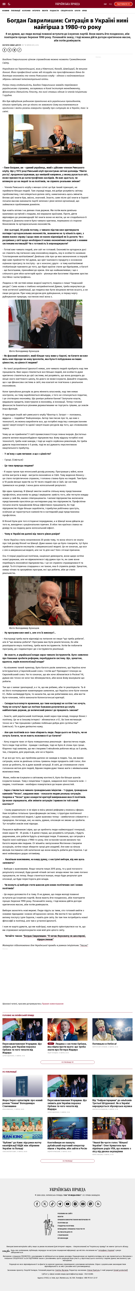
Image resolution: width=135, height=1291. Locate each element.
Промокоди (63, 1238)
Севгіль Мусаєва (61, 1270)
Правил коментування (53, 1004)
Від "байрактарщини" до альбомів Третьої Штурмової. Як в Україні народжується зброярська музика (112, 1103)
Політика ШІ (63, 1223)
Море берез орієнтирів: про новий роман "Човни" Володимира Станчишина (22, 1103)
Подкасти (54, 11)
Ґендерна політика (66, 1226)
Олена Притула (93, 1270)
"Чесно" (84, 945)
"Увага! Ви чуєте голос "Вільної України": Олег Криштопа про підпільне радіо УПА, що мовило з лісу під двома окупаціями (111, 1147)
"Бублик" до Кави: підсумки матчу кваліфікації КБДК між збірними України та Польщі (21, 1145)
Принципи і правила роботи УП (71, 1229)
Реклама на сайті (65, 1213)
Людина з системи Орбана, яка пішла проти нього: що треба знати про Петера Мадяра (67, 1046)
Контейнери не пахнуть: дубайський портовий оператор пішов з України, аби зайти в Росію (67, 1145)
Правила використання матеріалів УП (74, 1220)
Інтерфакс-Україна (106, 1250)
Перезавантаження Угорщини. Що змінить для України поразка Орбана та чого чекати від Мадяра (22, 1048)
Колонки (26, 11)
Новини (5, 11)
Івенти (45, 11)
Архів (84, 11)
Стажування (63, 1235)
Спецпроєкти (67, 11)
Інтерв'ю (36, 11)
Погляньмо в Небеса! (104, 1043)
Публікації (15, 11)
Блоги (77, 11)
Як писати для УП (65, 1232)
